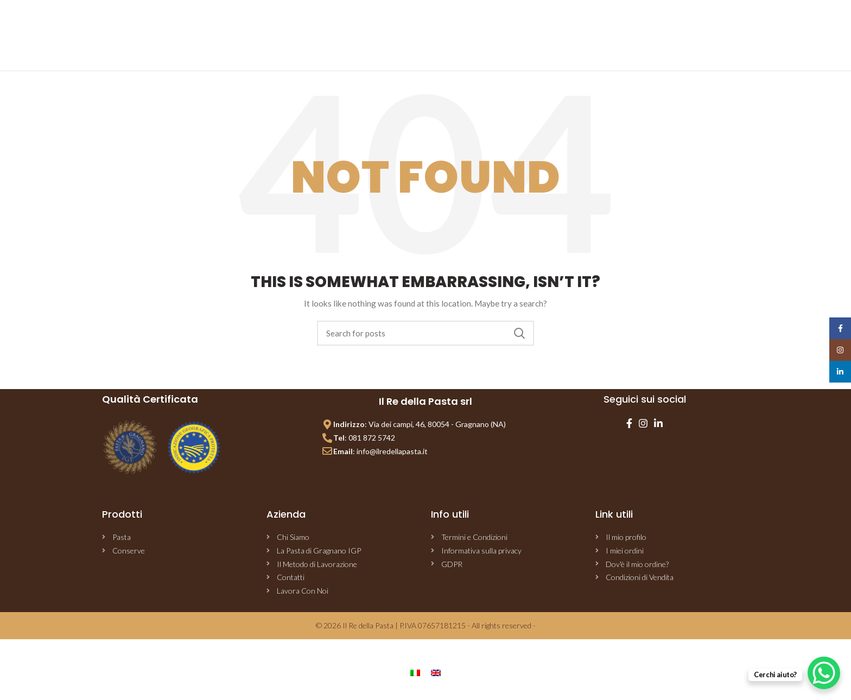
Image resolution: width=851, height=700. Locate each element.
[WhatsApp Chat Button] (824, 673)
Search (519, 333)
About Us (374, 28)
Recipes (504, 28)
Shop (413, 28)
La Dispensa (456, 28)
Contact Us (551, 28)
